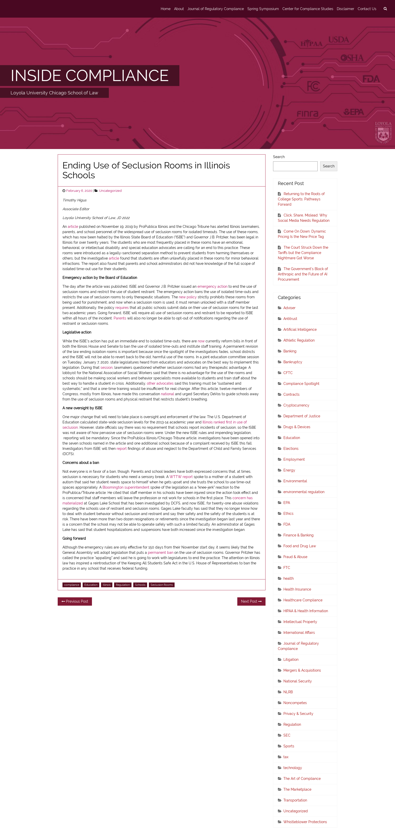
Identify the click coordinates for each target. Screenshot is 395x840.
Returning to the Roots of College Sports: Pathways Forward (301, 199)
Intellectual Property (300, 622)
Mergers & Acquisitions (302, 670)
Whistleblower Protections (305, 822)
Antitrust (290, 319)
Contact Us (367, 9)
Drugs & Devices (296, 427)
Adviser (289, 308)
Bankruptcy (292, 362)
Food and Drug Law (299, 546)
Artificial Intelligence (300, 329)
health (288, 578)
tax (285, 757)
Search (279, 157)
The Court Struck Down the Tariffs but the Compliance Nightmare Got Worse (303, 252)
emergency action (212, 286)
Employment (294, 459)
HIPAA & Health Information (305, 611)
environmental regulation (303, 492)
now (201, 341)
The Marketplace (297, 789)
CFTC (288, 373)
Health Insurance (297, 589)
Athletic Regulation (299, 340)
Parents (120, 318)
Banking (290, 351)
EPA (286, 503)
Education (90, 584)
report (122, 449)
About (179, 9)
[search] (385, 9)
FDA (286, 524)
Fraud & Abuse (295, 557)
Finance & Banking (298, 535)
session (107, 368)
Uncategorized (110, 191)
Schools (140, 584)
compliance (71, 584)
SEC (286, 735)
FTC (286, 568)
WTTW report (182, 477)
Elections (291, 449)
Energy (289, 470)
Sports (288, 746)
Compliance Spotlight (301, 384)
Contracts (291, 394)
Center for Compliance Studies (307, 9)
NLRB (288, 692)
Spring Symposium (263, 9)
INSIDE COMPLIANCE (90, 75)
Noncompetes (295, 703)
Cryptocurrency (296, 405)
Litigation (291, 660)
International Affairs (299, 633)
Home (166, 9)
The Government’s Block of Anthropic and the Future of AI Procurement (303, 274)
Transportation (295, 800)
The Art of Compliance (302, 779)
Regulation (123, 584)
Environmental (295, 481)
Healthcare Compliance (302, 600)
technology (292, 768)
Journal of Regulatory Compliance (215, 9)
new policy (188, 297)
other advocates (160, 383)
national (167, 394)
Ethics (288, 514)
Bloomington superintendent (126, 487)
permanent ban (160, 553)
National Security (297, 681)
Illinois (107, 584)
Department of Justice (301, 416)
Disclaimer (345, 9)
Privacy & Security (298, 714)
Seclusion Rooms (162, 584)
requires (122, 308)
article (73, 227)
